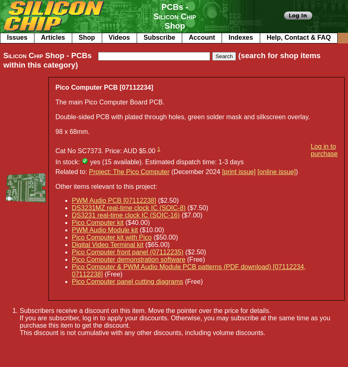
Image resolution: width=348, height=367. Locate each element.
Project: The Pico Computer (129, 171)
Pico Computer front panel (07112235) (127, 252)
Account (202, 37)
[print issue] (239, 171)
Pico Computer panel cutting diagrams (127, 281)
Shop (87, 37)
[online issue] (276, 171)
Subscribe (159, 37)
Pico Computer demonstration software (128, 259)
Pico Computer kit (98, 222)
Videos (119, 37)
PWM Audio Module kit (105, 230)
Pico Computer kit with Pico (112, 237)
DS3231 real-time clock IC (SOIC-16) (126, 215)
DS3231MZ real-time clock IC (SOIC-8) (128, 207)
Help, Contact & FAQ (299, 37)
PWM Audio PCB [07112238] (114, 200)
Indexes (241, 37)
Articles (53, 37)
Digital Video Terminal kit (108, 244)
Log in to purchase (324, 150)
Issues (17, 37)
